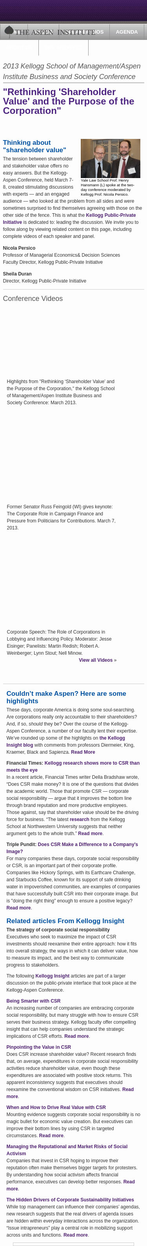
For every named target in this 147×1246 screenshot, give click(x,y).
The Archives (63, 47)
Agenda (127, 32)
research (79, 819)
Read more (90, 833)
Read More (83, 752)
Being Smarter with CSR (34, 1001)
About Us (19, 47)
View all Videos (96, 660)
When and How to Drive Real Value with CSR (56, 1107)
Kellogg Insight (53, 976)
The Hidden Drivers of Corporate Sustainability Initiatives (70, 1200)
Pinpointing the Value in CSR (39, 1047)
